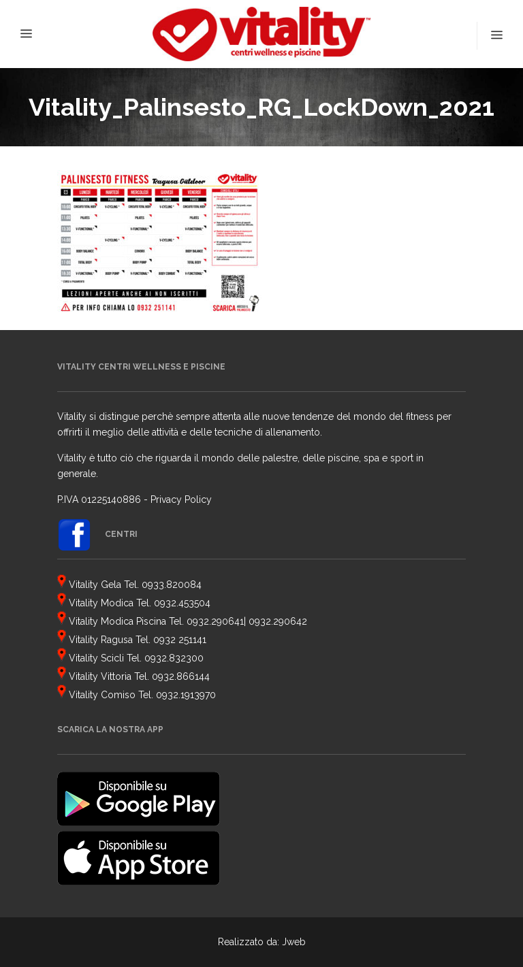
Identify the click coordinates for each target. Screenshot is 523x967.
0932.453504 (182, 602)
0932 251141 (179, 639)
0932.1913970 (186, 694)
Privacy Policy (181, 499)
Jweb (294, 941)
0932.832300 (174, 658)
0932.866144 (181, 676)
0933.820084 (172, 584)
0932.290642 (278, 621)
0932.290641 (215, 621)
